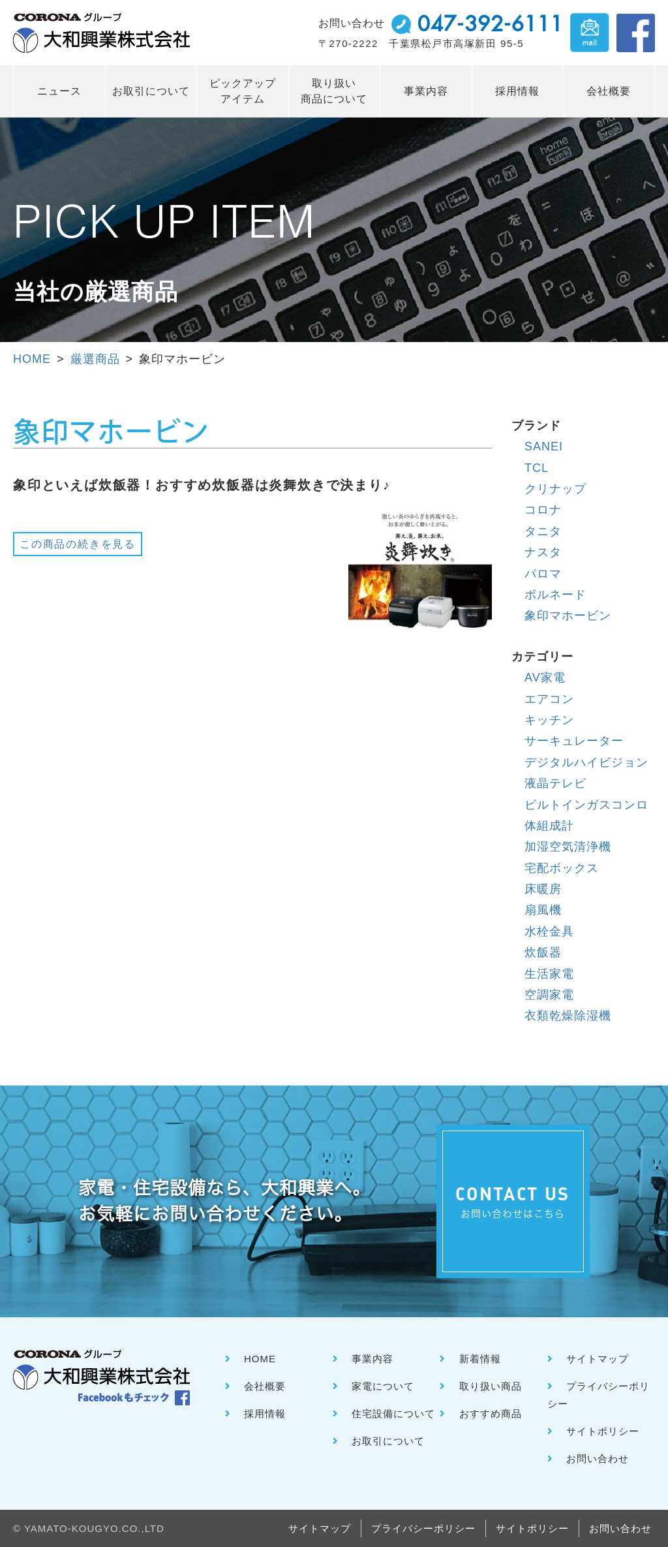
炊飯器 (543, 952)
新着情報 (480, 1358)
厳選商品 (95, 359)
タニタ (543, 531)
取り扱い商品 (490, 1386)
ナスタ (543, 552)
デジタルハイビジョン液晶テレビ (586, 773)
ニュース (59, 91)
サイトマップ (597, 1358)
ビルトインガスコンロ (586, 804)
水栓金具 (549, 931)
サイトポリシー (602, 1431)
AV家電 (545, 677)
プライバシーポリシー (423, 1528)
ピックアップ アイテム (242, 91)
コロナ (543, 509)
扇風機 (543, 909)
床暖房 (543, 889)
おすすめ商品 (490, 1413)
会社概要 (608, 91)
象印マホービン (567, 615)
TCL (536, 468)
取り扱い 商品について (334, 91)
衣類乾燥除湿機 (567, 1015)
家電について (383, 1386)
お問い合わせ (597, 1458)
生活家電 (549, 973)
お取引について (151, 91)
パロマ (543, 573)
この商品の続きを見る (78, 544)
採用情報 (517, 91)
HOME (32, 359)
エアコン (549, 699)
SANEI (543, 446)
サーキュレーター (574, 740)
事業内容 (426, 91)
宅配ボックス (561, 868)
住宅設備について (393, 1413)
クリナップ (555, 488)
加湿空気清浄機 (567, 846)
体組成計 (549, 825)
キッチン (549, 720)
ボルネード (555, 594)
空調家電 (549, 994)
